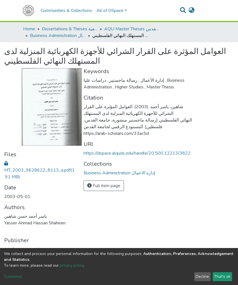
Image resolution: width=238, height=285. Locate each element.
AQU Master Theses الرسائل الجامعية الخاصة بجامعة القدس (132, 29)
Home (29, 29)
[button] (191, 10)
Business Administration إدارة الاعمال (58, 36)
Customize (13, 276)
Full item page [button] (103, 186)
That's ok (222, 276)
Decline (202, 276)
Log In (204, 11)
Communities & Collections (66, 11)
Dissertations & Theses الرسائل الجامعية (70, 29)
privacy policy (72, 265)
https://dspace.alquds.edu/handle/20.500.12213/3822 (137, 153)
